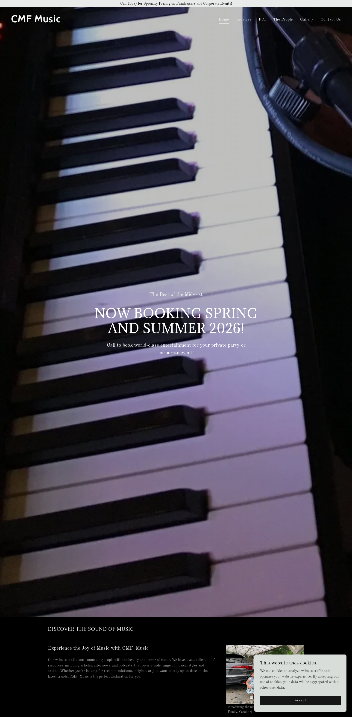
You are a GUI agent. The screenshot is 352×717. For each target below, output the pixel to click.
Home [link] (224, 19)
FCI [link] (262, 19)
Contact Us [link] (331, 19)
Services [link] (243, 19)
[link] (91, 21)
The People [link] (283, 19)
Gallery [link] (306, 19)
